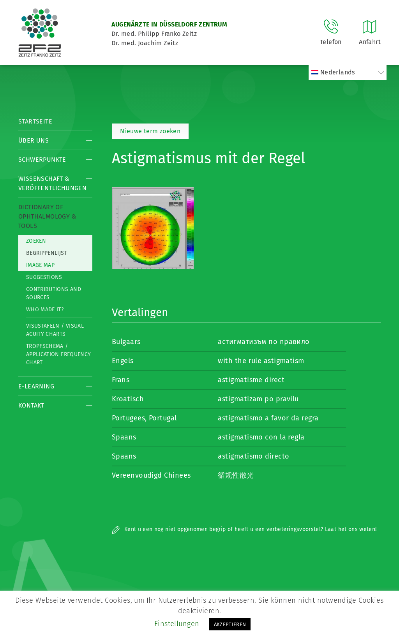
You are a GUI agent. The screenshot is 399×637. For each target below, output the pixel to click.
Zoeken (36, 241)
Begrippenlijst (46, 253)
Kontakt (31, 405)
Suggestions (44, 277)
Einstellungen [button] (177, 623)
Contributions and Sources (53, 293)
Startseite (35, 121)
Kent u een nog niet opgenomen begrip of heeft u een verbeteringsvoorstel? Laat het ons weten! (244, 529)
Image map (40, 265)
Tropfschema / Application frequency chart (58, 354)
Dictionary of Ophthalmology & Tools (47, 216)
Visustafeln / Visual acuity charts (55, 330)
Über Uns (33, 140)
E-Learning (36, 386)
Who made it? (45, 309)
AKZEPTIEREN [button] (230, 624)
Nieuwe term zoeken (150, 131)
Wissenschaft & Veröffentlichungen (52, 183)
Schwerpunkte (42, 159)
